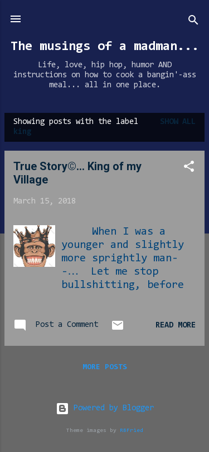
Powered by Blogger (105, 408)
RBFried (131, 431)
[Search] (193, 22)
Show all (178, 122)
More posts (104, 367)
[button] (189, 169)
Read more (175, 325)
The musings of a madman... (105, 46)
